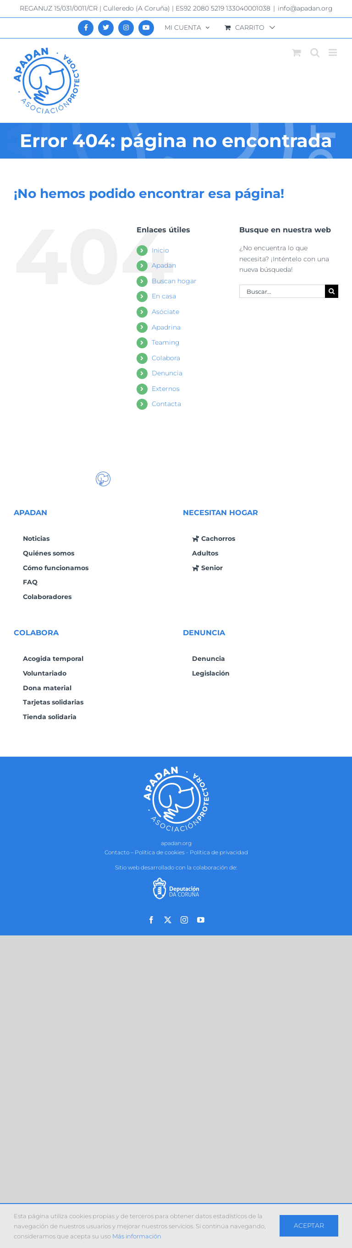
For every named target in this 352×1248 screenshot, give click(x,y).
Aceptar (309, 1225)
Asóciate (165, 312)
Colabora (166, 358)
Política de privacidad (219, 852)
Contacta (166, 404)
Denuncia (167, 373)
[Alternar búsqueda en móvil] (314, 52)
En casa (164, 296)
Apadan (164, 265)
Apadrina (166, 327)
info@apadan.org (305, 8)
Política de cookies (160, 852)
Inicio (160, 250)
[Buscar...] (282, 291)
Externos (166, 389)
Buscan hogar (174, 281)
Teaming (166, 342)
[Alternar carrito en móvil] (296, 52)
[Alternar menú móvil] (333, 52)
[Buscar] (331, 291)
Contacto (116, 852)
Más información (136, 1236)
